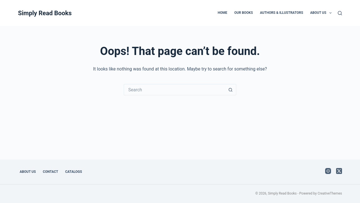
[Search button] (230, 89)
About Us (322, 13)
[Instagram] (328, 171)
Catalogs (73, 172)
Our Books (243, 13)
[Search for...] (174, 89)
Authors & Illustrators (281, 13)
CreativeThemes (330, 193)
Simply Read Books (45, 13)
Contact (50, 172)
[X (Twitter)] (339, 171)
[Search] (340, 13)
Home (222, 13)
